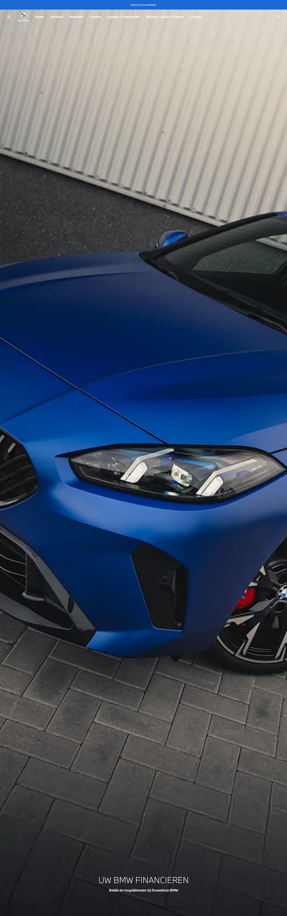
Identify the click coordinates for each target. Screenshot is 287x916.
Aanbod (57, 17)
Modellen (76, 17)
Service (95, 17)
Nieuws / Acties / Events (164, 17)
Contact (196, 17)
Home (39, 17)
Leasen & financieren (123, 17)
